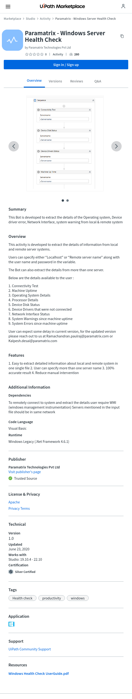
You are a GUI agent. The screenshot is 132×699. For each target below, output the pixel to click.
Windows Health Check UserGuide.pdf (38, 673)
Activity (45, 18)
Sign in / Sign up (66, 64)
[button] (22, 598)
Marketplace (12, 18)
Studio (30, 18)
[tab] (34, 82)
